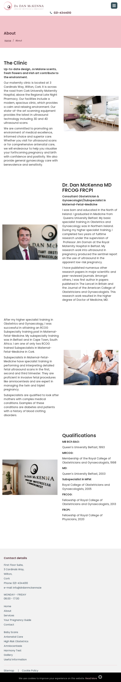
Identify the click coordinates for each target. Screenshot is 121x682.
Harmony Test (12, 651)
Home (8, 40)
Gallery (8, 656)
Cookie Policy (30, 671)
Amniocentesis (13, 647)
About (18, 40)
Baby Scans (11, 633)
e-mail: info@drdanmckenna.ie (23, 589)
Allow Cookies (100, 676)
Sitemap (9, 671)
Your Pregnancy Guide (17, 621)
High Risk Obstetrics (16, 642)
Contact (9, 626)
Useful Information (15, 660)
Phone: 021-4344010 (16, 584)
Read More (91, 678)
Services (9, 616)
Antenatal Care (13, 638)
